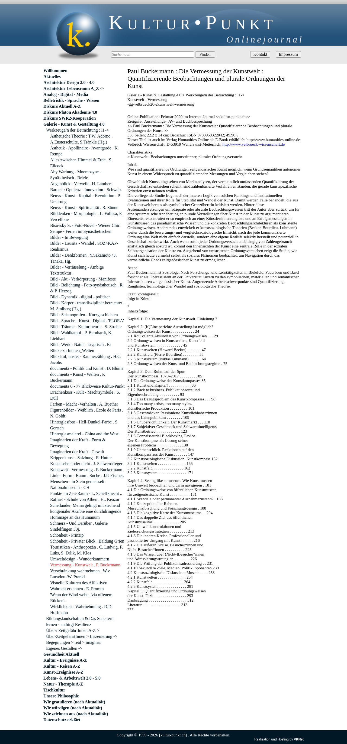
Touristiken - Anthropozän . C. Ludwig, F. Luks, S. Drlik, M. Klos (86, 550)
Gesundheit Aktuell (61, 654)
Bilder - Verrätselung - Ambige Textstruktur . (77, 270)
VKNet (299, 739)
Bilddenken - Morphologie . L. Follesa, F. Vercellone (86, 216)
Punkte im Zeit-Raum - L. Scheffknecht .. (86, 493)
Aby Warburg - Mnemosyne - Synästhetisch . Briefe (75, 174)
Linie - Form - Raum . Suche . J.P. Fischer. (87, 475)
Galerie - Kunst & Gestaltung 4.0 (74, 124)
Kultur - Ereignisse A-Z (65, 660)
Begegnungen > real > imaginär (73, 642)
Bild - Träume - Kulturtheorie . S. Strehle (86, 326)
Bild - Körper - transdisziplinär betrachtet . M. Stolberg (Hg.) (87, 306)
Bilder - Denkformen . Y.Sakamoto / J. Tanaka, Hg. (83, 258)
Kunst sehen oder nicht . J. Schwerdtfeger (86, 463)
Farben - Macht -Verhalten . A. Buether (84, 404)
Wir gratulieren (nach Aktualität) (74, 702)
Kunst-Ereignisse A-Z (63, 672)
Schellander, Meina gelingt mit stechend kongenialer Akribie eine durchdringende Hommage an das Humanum (85, 511)
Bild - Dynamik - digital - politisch (80, 297)
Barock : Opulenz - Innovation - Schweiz (85, 189)
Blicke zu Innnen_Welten (72, 350)
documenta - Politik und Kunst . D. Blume (87, 368)
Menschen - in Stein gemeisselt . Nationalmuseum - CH (78, 484)
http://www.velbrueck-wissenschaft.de (253, 144)
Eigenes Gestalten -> (64, 648)
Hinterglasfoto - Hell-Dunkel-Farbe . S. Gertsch (84, 425)
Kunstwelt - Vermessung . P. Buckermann (86, 469)
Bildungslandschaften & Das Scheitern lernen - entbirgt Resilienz (79, 621)
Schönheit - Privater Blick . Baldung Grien (87, 541)
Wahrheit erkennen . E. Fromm (77, 588)
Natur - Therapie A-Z (63, 684)
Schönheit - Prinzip (67, 535)
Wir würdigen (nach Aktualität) (72, 708)
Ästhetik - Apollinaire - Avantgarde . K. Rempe (84, 151)
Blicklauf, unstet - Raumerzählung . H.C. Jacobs (85, 359)
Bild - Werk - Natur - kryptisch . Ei (80, 344)
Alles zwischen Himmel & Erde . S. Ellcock (81, 163)
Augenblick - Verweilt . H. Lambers (81, 183)
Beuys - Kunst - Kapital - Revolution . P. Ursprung (85, 198)
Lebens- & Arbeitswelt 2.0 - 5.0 (72, 678)
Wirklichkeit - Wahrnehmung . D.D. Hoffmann (81, 609)
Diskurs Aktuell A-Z (62, 106)
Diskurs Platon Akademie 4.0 (70, 112)
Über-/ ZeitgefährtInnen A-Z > (72, 630)
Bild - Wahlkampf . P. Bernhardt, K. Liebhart (81, 335)
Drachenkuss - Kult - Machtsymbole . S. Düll (85, 395)
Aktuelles (52, 76)
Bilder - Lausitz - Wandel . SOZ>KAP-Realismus (84, 246)
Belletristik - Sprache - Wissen (71, 100)
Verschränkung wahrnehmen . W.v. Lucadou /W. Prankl (80, 574)
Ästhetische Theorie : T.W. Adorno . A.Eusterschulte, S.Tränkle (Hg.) (81, 139)
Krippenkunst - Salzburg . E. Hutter (81, 457)
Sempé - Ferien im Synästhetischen (80, 231)
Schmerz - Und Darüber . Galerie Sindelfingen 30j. (79, 526)
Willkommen (55, 70)
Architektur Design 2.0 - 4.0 (69, 82)
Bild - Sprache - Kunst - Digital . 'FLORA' (87, 320)
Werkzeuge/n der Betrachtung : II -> (77, 130)
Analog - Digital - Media (65, 94)
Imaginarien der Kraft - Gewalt (77, 451)
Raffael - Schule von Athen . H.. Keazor (85, 499)
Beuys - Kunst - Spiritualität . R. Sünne (84, 207)
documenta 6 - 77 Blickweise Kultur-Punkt (87, 386)
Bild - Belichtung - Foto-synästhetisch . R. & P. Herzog (87, 288)
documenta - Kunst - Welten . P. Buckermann (77, 377)
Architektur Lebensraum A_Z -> (73, 88)
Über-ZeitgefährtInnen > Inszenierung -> (81, 636)
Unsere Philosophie (61, 696)
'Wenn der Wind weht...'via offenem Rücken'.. (81, 597)
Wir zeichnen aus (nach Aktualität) (75, 714)
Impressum (288, 54)
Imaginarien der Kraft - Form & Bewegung (77, 443)
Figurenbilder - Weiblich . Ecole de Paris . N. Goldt (86, 413)
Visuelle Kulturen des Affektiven (78, 582)
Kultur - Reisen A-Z (61, 666)
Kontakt (260, 54)
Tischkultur (54, 690)
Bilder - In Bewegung (69, 237)
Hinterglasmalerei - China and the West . (85, 434)
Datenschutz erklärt (61, 719)
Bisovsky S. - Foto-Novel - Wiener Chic (85, 225)
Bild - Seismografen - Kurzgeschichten (84, 314)
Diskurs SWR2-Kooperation (69, 118)
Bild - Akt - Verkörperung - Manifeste (83, 279)
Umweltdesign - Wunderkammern (79, 559)
